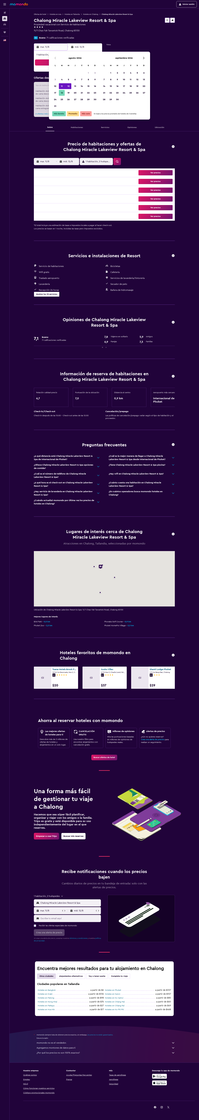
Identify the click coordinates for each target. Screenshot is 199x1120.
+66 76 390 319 (41, 34)
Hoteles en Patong (46, 998)
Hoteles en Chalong (90, 14)
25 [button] (62, 99)
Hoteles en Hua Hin (46, 1010)
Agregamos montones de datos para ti (106, 1047)
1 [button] (88, 73)
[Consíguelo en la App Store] (159, 1082)
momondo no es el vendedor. (106, 1043)
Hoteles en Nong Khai (47, 1002)
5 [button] (68, 79)
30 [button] (95, 99)
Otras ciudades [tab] (46, 976)
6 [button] (75, 79)
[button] (5, 4)
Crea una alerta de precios (152, 740)
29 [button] (88, 99)
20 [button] (75, 93)
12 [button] (68, 86)
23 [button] (95, 93)
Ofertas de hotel (40, 14)
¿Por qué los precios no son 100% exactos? (106, 1052)
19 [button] (68, 93)
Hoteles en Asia (55, 14)
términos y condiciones (78, 938)
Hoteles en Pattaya (46, 1006)
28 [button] (81, 99)
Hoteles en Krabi (45, 994)
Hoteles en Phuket (113, 990)
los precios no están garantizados (100, 1035)
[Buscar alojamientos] (4, 18)
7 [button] (81, 79)
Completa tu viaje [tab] (119, 976)
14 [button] (82, 86)
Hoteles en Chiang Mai (115, 1002)
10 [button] (55, 86)
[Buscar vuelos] (4, 13)
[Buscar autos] (4, 24)
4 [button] (61, 79)
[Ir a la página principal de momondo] (19, 4)
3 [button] (55, 79)
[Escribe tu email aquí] (70, 918)
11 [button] (62, 86)
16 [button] (95, 86)
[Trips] (4, 32)
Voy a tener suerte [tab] (97, 976)
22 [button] (88, 93)
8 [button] (88, 79)
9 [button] (95, 79)
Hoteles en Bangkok (47, 990)
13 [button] (75, 86)
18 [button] (62, 93)
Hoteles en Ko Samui (114, 998)
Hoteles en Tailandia (72, 14)
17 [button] (55, 93)
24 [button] (55, 99)
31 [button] (55, 106)
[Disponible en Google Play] (159, 1076)
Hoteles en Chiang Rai (114, 1006)
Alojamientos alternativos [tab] (71, 976)
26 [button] (68, 99)
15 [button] (88, 86)
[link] (104, 757)
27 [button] (75, 99)
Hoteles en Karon (112, 994)
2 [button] (95, 73)
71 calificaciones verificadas (60, 38)
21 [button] (82, 93)
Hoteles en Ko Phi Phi (114, 1010)
